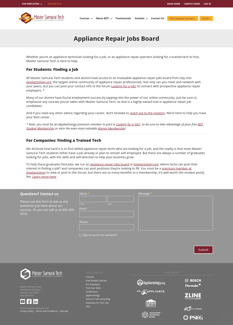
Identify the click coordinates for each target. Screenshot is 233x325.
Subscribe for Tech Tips (97, 302)
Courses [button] (86, 18)
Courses (90, 276)
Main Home (173, 3)
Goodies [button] (140, 18)
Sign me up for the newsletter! (98, 235)
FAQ (88, 306)
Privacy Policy (26, 311)
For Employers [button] (31, 3)
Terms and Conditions (46, 311)
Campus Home (192, 3)
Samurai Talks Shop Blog (98, 299)
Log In (207, 3)
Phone (83, 222)
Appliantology (92, 295)
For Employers (93, 284)
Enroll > (206, 18)
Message (145, 193)
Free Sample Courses (96, 280)
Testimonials (122, 18)
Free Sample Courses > (182, 18)
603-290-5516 (54, 3)
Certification (92, 291)
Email (83, 208)
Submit (203, 250)
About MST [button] (103, 18)
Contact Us (156, 18)
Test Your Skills (93, 288)
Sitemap (64, 311)
